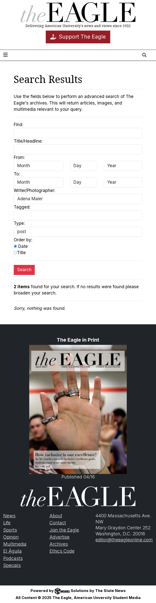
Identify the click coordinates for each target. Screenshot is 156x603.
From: (19, 157)
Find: (18, 124)
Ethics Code (62, 551)
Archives (59, 544)
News (9, 515)
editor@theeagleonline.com (124, 539)
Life (6, 522)
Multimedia (14, 544)
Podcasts (13, 558)
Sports (10, 530)
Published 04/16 (78, 412)
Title (20, 252)
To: (17, 173)
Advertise (60, 537)
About (56, 515)
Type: (19, 223)
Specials (12, 565)
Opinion (11, 537)
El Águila (12, 551)
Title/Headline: (28, 141)
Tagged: (22, 207)
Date (21, 246)
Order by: (23, 239)
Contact (58, 522)
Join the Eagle (64, 530)
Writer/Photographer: (34, 190)
